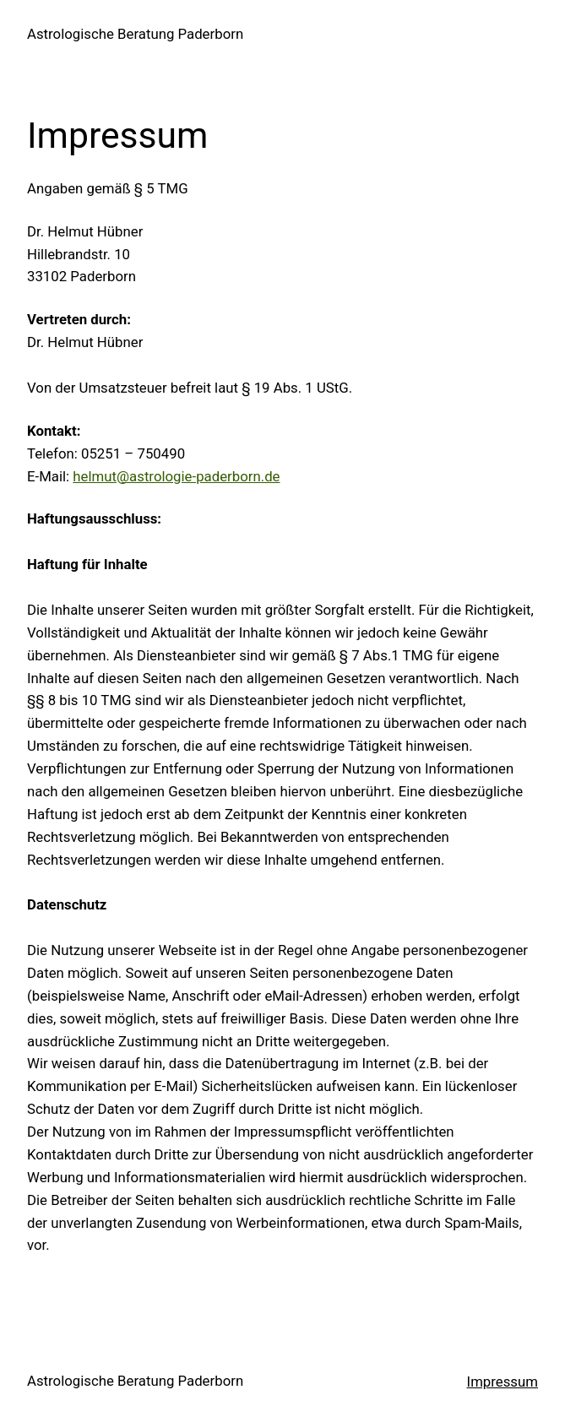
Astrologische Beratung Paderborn (135, 33)
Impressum (502, 1381)
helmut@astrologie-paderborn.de (176, 476)
